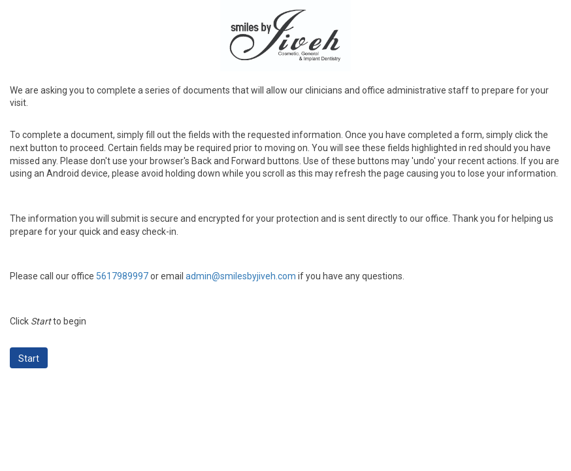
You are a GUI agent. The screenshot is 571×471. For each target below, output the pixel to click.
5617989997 (122, 276)
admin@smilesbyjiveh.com (241, 276)
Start (28, 358)
